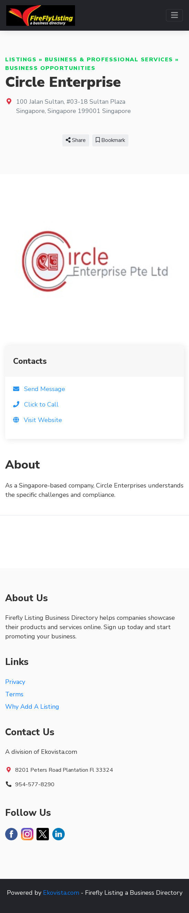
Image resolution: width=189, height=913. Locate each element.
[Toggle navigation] (174, 15)
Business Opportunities (50, 68)
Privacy (15, 682)
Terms (14, 694)
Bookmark (110, 140)
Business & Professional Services (109, 59)
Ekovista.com (61, 893)
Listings (20, 59)
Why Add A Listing (32, 706)
